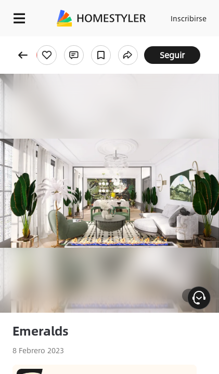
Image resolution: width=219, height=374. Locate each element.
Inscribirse (189, 18)
